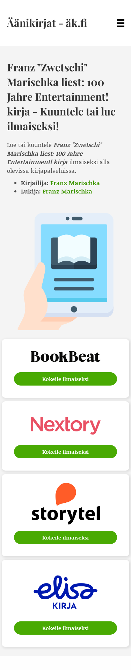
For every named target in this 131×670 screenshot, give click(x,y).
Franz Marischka (75, 182)
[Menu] (120, 23)
